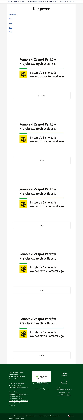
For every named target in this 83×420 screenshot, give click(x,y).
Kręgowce (72, 1)
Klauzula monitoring (14, 396)
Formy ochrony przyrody (35, 1)
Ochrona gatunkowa (51, 1)
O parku (22, 1)
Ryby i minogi (13, 14)
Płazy (10, 19)
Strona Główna (12, 1)
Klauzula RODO (13, 392)
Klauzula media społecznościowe (18, 394)
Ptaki (10, 27)
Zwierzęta (63, 1)
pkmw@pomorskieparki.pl (20, 387)
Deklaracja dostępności (41, 389)
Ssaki (10, 32)
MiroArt (71, 416)
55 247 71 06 (17, 385)
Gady (10, 23)
